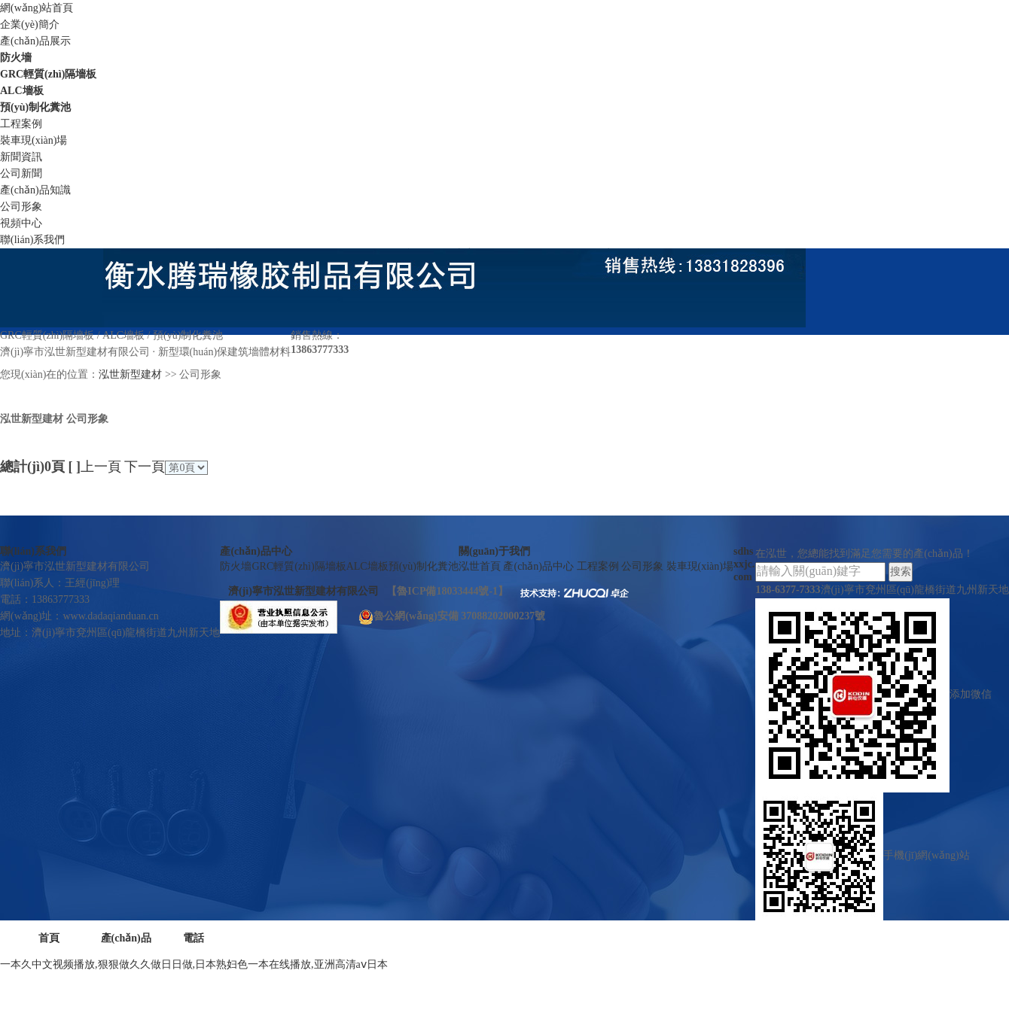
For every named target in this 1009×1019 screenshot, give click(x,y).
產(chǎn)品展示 (35, 41)
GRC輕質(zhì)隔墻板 (48, 74)
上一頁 (101, 466)
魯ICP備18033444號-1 (447, 591)
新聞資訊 (21, 157)
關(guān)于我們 (494, 551)
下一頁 (144, 466)
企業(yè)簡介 (29, 24)
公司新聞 (21, 173)
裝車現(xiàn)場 (33, 140)
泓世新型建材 (130, 374)
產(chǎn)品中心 (255, 551)
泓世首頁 (481, 566)
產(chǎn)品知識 (35, 190)
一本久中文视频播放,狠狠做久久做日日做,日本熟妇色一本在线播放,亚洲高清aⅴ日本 (194, 964)
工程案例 (21, 123)
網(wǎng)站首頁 (36, 8)
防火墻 (16, 57)
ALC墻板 (22, 90)
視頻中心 (21, 223)
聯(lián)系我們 (32, 239)
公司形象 (21, 206)
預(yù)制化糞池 (35, 107)
